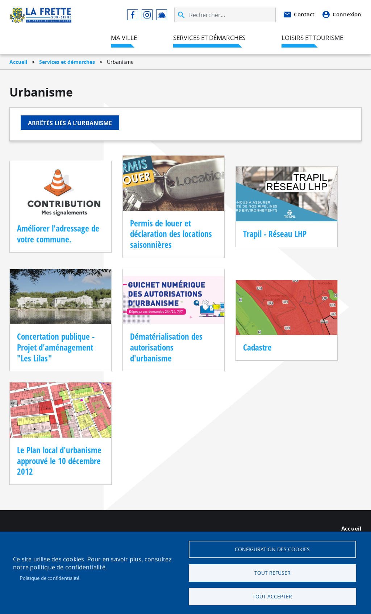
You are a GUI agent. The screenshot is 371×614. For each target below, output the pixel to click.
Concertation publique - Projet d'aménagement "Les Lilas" (56, 347)
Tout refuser (272, 573)
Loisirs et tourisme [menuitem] (312, 37)
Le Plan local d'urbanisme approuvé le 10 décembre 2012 (59, 461)
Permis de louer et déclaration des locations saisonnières (171, 234)
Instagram (147, 14)
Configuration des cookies (272, 549)
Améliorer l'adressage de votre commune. (58, 234)
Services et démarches (67, 61)
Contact (304, 14)
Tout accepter (272, 596)
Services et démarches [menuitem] (209, 37)
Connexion (347, 14)
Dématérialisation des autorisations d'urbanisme (166, 347)
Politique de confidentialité (50, 578)
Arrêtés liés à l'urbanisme (70, 123)
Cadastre (257, 347)
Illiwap (161, 14)
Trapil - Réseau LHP (275, 234)
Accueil (18, 61)
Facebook (132, 14)
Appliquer (182, 15)
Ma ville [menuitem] (124, 37)
